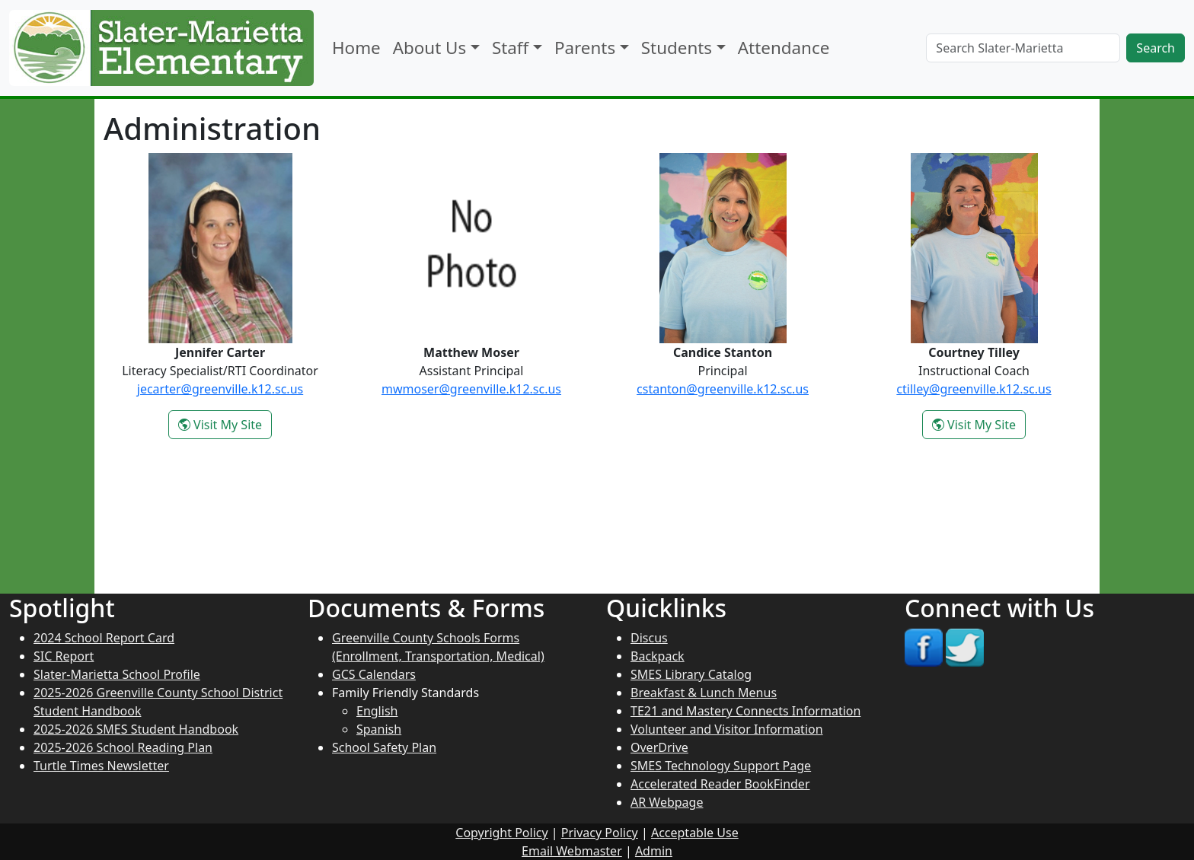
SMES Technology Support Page (721, 765)
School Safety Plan (384, 747)
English (376, 710)
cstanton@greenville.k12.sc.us (723, 389)
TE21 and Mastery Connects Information (745, 710)
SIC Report (64, 656)
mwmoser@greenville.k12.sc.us (471, 389)
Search (1155, 48)
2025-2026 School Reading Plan (123, 747)
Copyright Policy (501, 832)
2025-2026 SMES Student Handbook (136, 729)
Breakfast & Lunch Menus (704, 692)
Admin (653, 850)
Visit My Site (225, 427)
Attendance (783, 47)
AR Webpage (667, 802)
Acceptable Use (695, 832)
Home (356, 47)
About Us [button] (429, 47)
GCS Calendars (374, 674)
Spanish (378, 729)
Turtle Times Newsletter (101, 765)
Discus (649, 637)
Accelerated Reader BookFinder (720, 784)
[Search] (1023, 47)
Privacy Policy (599, 832)
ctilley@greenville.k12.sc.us (973, 389)
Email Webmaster (572, 850)
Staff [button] (510, 47)
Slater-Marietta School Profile (117, 674)
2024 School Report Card (104, 637)
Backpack (658, 656)
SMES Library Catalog (691, 674)
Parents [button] (584, 47)
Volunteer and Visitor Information (727, 729)
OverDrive (659, 747)
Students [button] (676, 47)
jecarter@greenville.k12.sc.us (220, 389)
